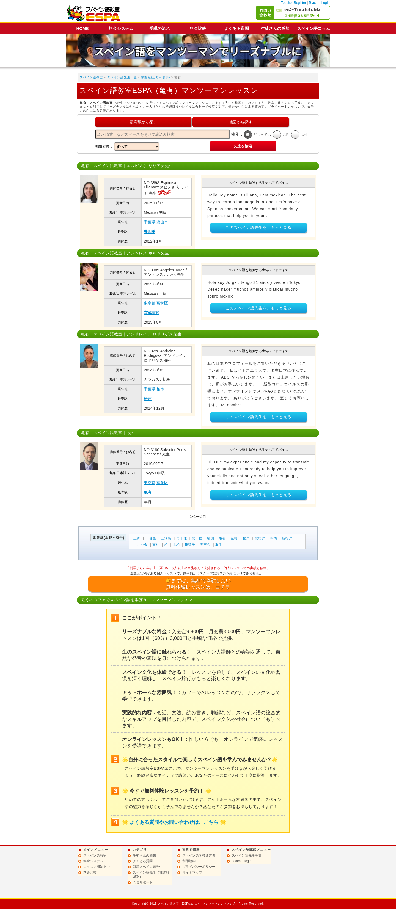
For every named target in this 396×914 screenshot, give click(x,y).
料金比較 (198, 28)
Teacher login (241, 861)
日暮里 (150, 538)
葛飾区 (162, 303)
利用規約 (189, 861)
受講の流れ (159, 28)
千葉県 (149, 222)
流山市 (162, 222)
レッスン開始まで (96, 867)
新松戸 (287, 538)
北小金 (142, 545)
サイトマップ (192, 872)
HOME (82, 28)
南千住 (181, 538)
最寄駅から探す (143, 122)
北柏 (176, 545)
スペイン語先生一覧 (122, 77)
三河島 (166, 538)
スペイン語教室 (91, 77)
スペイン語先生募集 (247, 855)
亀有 (148, 492)
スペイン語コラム (313, 28)
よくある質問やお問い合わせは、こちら (174, 822)
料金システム (121, 28)
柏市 (160, 389)
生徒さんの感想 (275, 28)
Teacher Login (319, 3)
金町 (234, 538)
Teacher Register (293, 3)
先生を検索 (243, 146)
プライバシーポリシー (198, 867)
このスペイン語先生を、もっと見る (259, 227)
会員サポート (143, 882)
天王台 (205, 545)
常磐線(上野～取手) (155, 77)
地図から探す (240, 122)
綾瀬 (210, 538)
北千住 (197, 538)
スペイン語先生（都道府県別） (151, 875)
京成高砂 (151, 312)
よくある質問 (236, 28)
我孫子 (190, 545)
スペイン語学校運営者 (198, 855)
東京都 (149, 303)
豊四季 (149, 231)
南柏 (156, 545)
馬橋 (273, 538)
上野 (137, 538)
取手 (218, 545)
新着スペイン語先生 (148, 867)
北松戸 (260, 538)
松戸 (148, 398)
